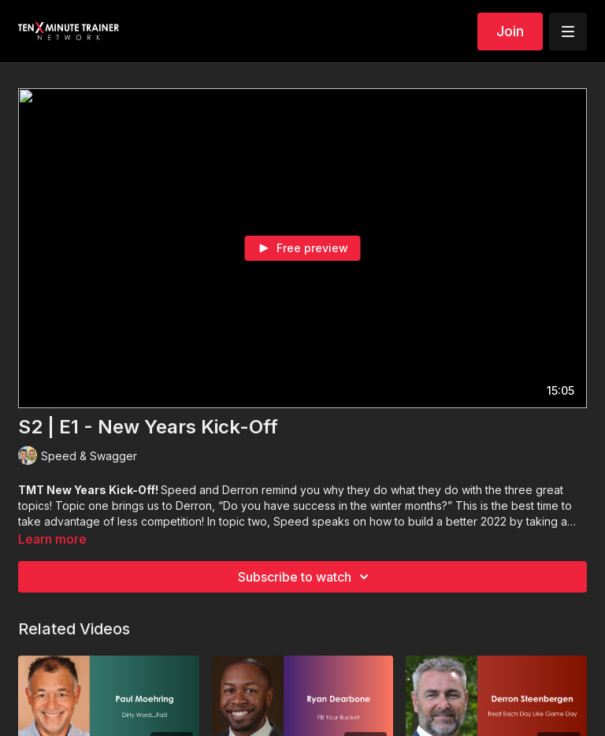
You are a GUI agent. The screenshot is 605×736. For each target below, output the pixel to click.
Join (510, 31)
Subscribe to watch (305, 576)
